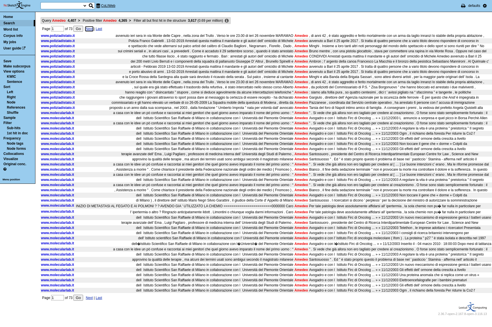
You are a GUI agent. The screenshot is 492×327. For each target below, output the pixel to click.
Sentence (14, 82)
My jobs (9, 42)
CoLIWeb (108, 6)
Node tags (15, 143)
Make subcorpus (17, 66)
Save (7, 61)
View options (14, 71)
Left (10, 92)
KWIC (11, 77)
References (16, 107)
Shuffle (13, 113)
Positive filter (105, 21)
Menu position (11, 179)
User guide (12, 48)
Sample (9, 118)
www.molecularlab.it (57, 113)
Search (9, 23)
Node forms (16, 149)
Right (11, 97)
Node (11, 102)
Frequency (12, 138)
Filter (7, 123)
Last (99, 29)
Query (59, 21)
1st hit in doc (17, 133)
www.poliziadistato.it (58, 36)
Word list (10, 29)
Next (89, 29)
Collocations (13, 154)
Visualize (10, 159)
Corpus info (13, 36)
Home (8, 17)
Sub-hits (14, 128)
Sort (6, 87)
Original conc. (14, 164)
